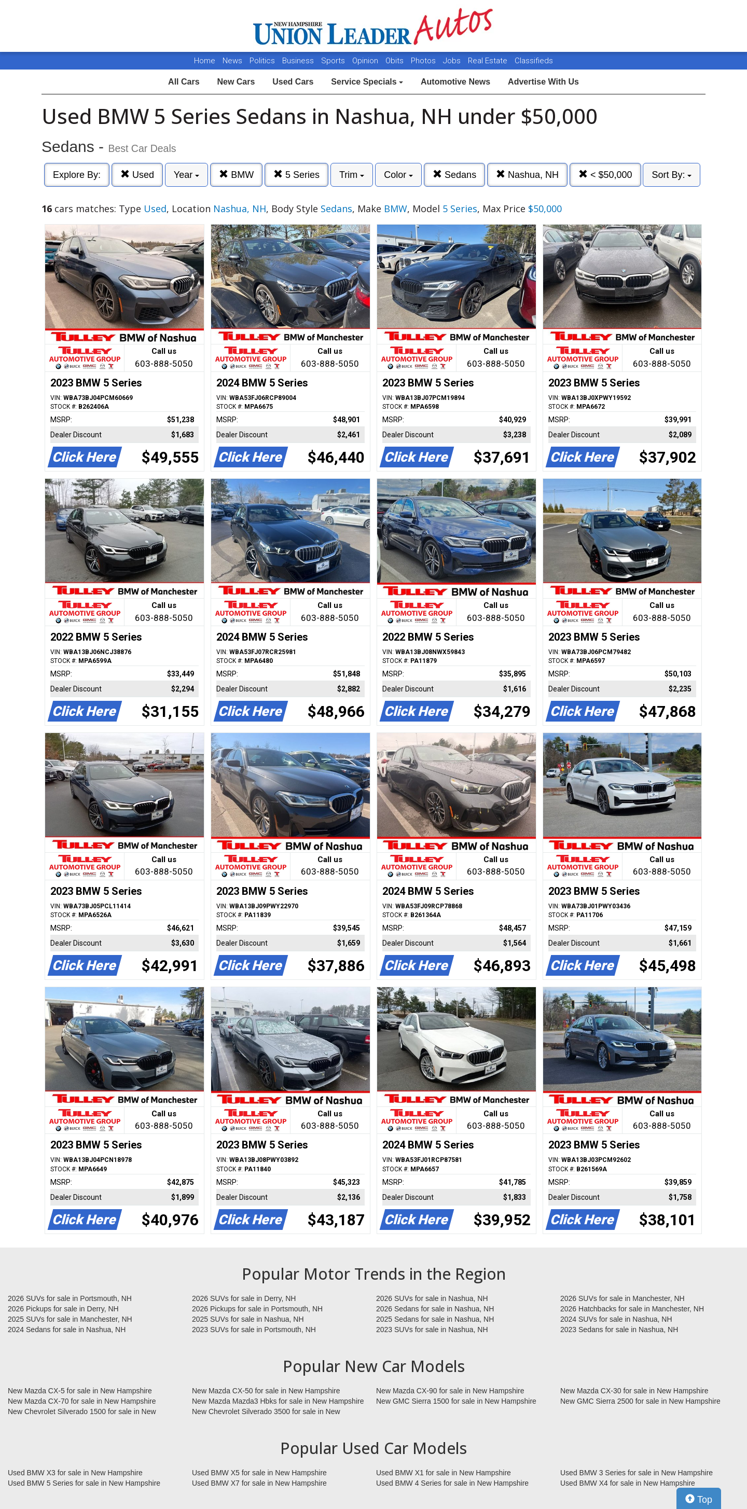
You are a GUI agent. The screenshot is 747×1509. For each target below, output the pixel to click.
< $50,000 (605, 174)
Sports (334, 60)
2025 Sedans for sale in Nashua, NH (435, 1319)
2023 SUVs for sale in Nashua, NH (432, 1329)
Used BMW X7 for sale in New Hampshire (259, 1483)
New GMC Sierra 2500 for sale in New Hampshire (640, 1401)
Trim (351, 175)
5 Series (296, 174)
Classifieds (534, 60)
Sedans (454, 174)
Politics (262, 60)
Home (204, 60)
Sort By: (671, 175)
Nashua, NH (527, 174)
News (232, 60)
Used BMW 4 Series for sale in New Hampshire (452, 1483)
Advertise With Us (543, 81)
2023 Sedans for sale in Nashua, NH (619, 1329)
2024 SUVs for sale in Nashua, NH (616, 1319)
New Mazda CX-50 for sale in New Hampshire (266, 1391)
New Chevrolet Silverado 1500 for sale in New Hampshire (82, 1412)
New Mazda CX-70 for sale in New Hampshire (82, 1401)
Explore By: (77, 175)
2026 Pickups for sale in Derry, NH (63, 1309)
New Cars (236, 81)
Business (299, 60)
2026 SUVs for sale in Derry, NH (244, 1298)
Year (186, 175)
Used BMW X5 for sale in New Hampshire (259, 1473)
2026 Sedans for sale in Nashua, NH (435, 1309)
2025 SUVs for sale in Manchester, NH (70, 1319)
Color (398, 175)
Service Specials (367, 81)
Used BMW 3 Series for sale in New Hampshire (636, 1473)
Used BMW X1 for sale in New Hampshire (443, 1473)
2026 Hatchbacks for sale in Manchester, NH (632, 1309)
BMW (236, 174)
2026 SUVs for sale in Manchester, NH (622, 1298)
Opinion (366, 60)
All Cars (183, 81)
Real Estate (488, 60)
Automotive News (455, 81)
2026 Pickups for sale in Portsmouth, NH (257, 1309)
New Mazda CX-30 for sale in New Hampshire (634, 1391)
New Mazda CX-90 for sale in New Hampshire (450, 1391)
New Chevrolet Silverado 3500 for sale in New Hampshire (266, 1412)
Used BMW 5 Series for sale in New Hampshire (84, 1483)
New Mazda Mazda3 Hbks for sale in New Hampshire (278, 1401)
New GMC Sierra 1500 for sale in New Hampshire (456, 1401)
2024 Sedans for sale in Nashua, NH (67, 1329)
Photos (424, 60)
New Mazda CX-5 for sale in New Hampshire (80, 1391)
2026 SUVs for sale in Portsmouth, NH (70, 1298)
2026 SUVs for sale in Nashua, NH (432, 1298)
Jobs (453, 60)
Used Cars (292, 81)
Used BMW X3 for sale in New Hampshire (75, 1473)
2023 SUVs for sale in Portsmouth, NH (254, 1329)
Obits (395, 60)
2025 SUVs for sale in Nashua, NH (248, 1319)
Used (137, 174)
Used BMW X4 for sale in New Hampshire (627, 1483)
